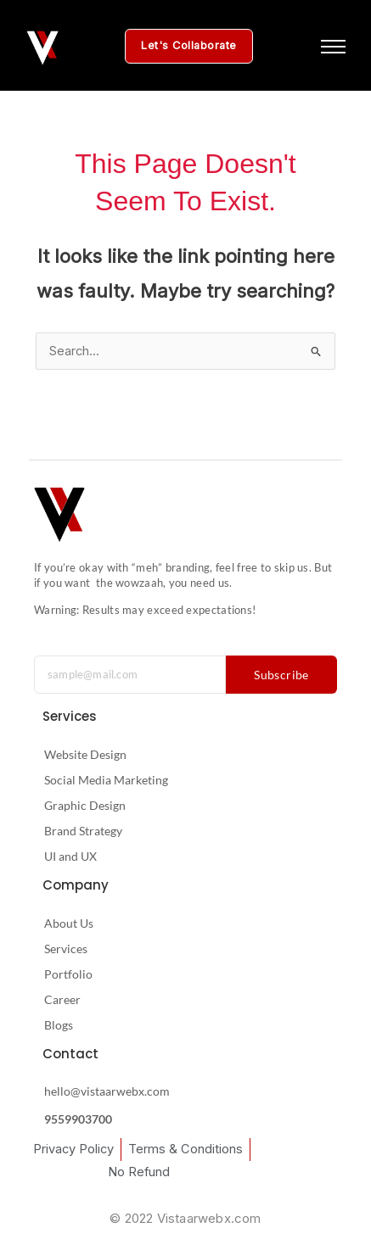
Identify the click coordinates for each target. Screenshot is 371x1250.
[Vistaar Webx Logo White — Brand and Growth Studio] (42, 48)
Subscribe (281, 674)
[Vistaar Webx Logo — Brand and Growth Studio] (59, 515)
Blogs (58, 1025)
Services (65, 948)
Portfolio (68, 974)
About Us (68, 923)
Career (62, 999)
